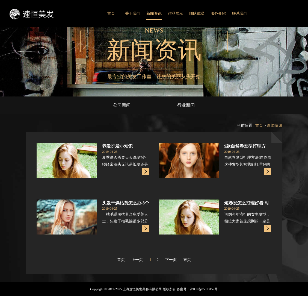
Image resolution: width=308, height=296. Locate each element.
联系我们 (239, 13)
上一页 (137, 260)
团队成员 (197, 13)
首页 (111, 13)
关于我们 (132, 13)
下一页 (171, 260)
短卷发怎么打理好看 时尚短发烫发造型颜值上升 (246, 203)
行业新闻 (186, 105)
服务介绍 (218, 13)
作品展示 (175, 13)
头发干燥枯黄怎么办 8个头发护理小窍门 (125, 203)
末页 (187, 260)
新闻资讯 (154, 13)
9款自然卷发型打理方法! (245, 147)
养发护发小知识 (117, 146)
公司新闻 (122, 105)
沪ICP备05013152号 (204, 289)
